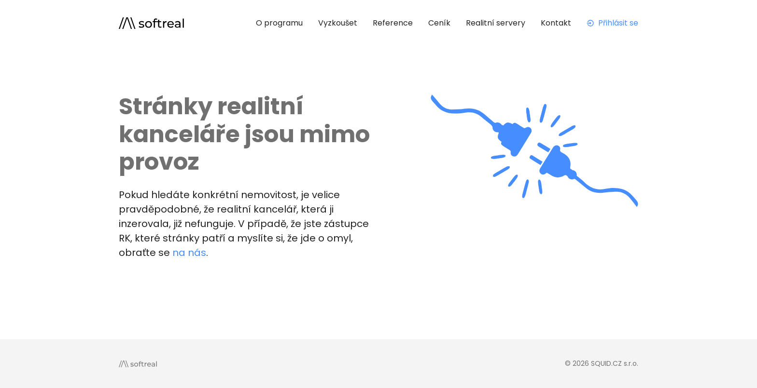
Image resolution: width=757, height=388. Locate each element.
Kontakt (556, 22)
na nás (189, 252)
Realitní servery (495, 22)
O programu (279, 22)
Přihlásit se (612, 22)
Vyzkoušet (337, 22)
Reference (393, 22)
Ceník (439, 22)
